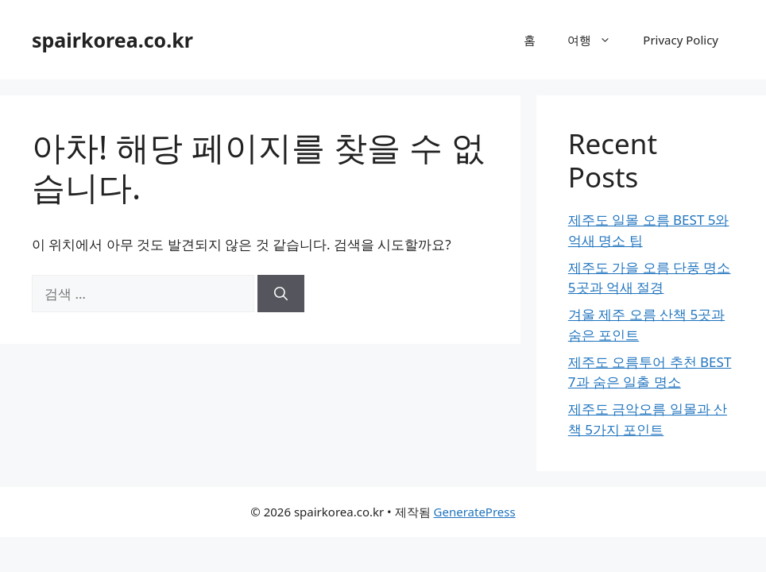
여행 (597, 40)
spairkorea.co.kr (112, 39)
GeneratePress (475, 512)
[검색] (280, 294)
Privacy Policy (680, 40)
